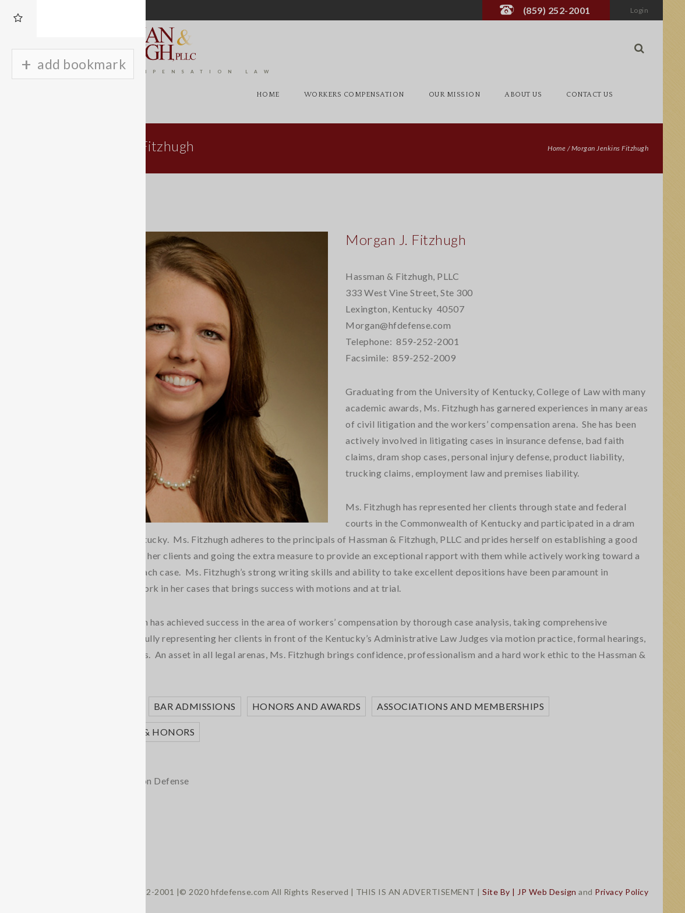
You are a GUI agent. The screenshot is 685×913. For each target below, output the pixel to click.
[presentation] (18, 18)
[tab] (18, 18)
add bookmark (81, 64)
